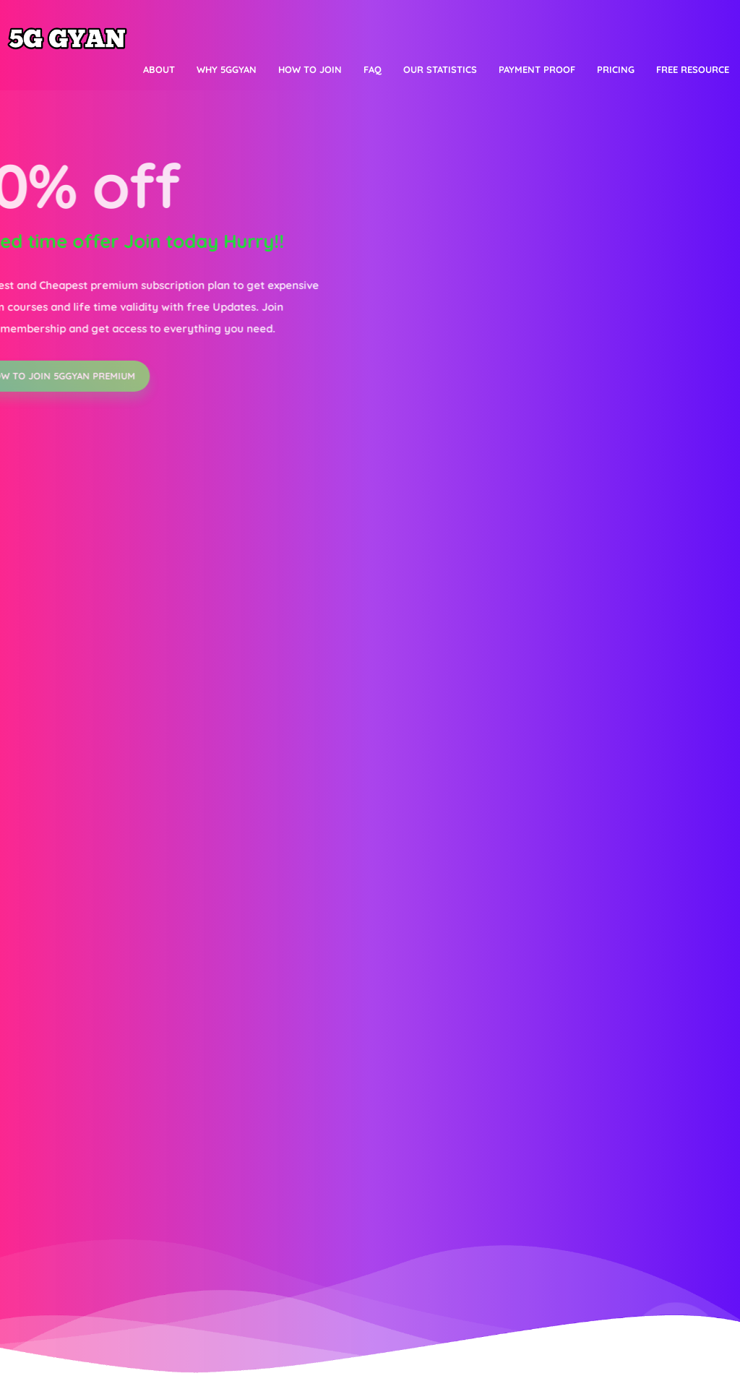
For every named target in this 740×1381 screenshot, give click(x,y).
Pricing (615, 69)
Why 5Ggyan (227, 69)
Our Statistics (440, 69)
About (159, 69)
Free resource (692, 69)
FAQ (372, 69)
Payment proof (537, 69)
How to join (310, 69)
